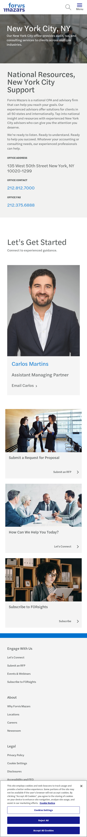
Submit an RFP (16, 665)
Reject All (43, 820)
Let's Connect (15, 657)
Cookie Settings (17, 763)
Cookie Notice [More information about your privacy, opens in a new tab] (47, 803)
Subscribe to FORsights (21, 682)
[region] (43, 808)
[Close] (81, 786)
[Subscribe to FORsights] (65, 621)
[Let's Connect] (62, 546)
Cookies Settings (43, 810)
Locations (13, 714)
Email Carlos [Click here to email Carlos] (23, 389)
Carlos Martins (30, 367)
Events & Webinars (19, 674)
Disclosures (14, 771)
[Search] (68, 7)
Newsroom (14, 731)
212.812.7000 (21, 187)
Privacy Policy (15, 755)
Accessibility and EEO (20, 779)
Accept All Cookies (43, 830)
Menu (79, 7)
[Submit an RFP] (62, 472)
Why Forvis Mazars (18, 706)
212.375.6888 (21, 205)
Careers (12, 722)
